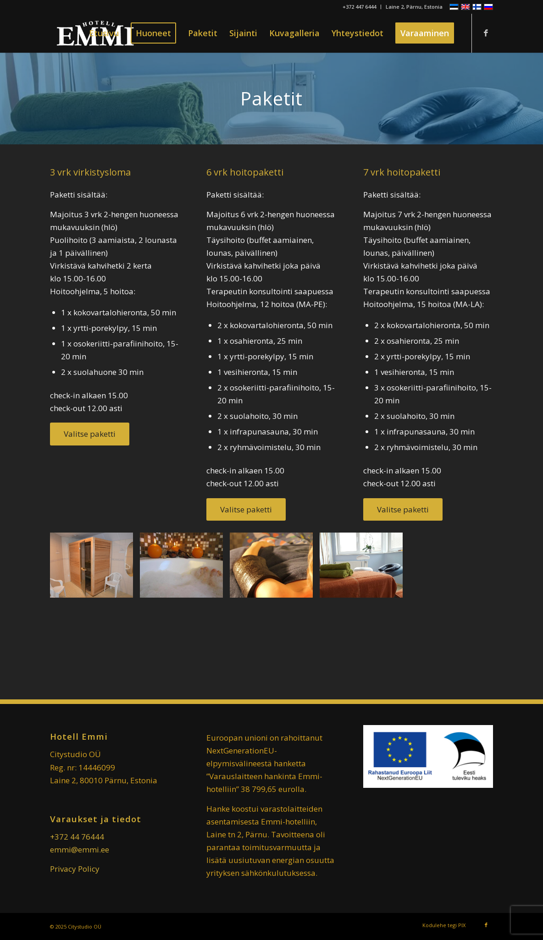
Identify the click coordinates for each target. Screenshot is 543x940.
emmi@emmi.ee (79, 849)
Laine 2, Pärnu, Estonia (414, 6)
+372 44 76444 (77, 836)
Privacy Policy (75, 868)
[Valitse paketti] (89, 434)
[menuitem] (359, 7)
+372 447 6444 (359, 6)
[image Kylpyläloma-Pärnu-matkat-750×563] (185, 569)
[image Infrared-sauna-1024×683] (95, 569)
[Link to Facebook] (486, 33)
